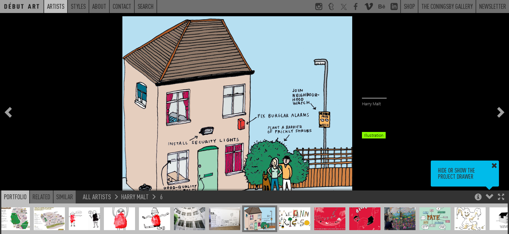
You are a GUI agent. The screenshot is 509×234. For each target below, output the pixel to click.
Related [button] (41, 196)
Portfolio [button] (15, 196)
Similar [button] (64, 196)
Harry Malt (135, 196)
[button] (501, 197)
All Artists (97, 196)
